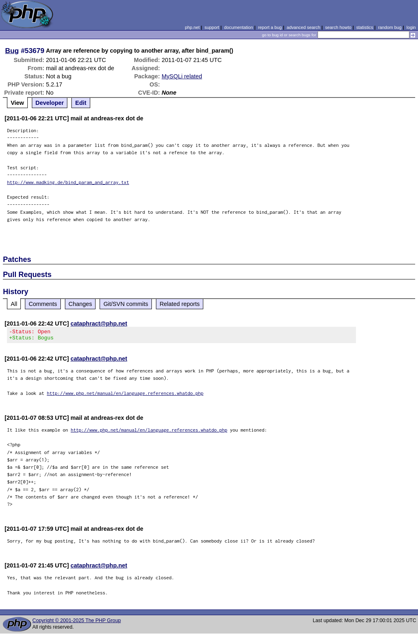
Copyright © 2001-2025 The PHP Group (76, 623)
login (411, 27)
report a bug (270, 27)
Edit (80, 103)
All (14, 304)
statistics (364, 27)
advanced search (303, 27)
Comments (43, 304)
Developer (50, 103)
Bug (12, 51)
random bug (390, 27)
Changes (80, 304)
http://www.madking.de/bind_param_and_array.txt (68, 182)
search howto (338, 27)
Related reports (180, 304)
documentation (238, 27)
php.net (192, 27)
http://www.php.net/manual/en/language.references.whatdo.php (125, 395)
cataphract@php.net (99, 323)
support (212, 27)
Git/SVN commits (125, 304)
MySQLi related (182, 76)
